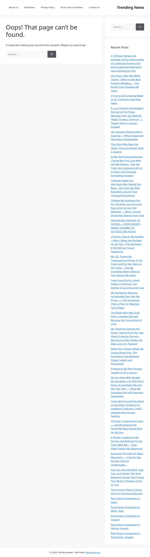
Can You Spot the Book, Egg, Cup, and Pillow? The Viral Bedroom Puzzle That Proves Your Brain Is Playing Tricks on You (127, 477)
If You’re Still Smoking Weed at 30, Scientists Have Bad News (127, 99)
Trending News (130, 7)
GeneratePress (92, 552)
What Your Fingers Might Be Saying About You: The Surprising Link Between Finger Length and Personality (127, 356)
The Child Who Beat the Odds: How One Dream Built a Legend (127, 148)
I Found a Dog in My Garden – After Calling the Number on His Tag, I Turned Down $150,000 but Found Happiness (127, 244)
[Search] (51, 54)
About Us (13, 7)
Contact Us (94, 7)
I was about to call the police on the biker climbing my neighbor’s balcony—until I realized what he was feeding (127, 408)
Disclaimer (29, 7)
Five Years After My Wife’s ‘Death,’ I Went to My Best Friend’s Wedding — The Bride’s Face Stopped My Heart (126, 83)
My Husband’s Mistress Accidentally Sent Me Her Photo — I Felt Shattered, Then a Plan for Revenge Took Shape (125, 300)
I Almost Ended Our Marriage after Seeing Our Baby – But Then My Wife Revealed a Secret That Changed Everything (126, 188)
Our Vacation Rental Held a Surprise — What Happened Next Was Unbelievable (127, 135)
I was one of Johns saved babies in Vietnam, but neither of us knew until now (127, 284)
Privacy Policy (48, 7)
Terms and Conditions (71, 7)
